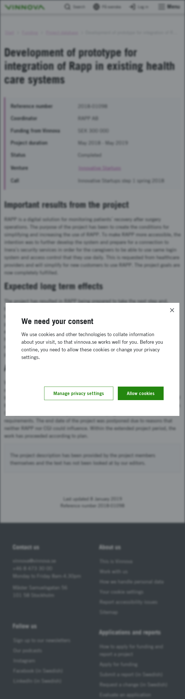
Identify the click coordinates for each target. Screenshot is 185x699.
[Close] (172, 310)
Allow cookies (141, 393)
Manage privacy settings (78, 393)
